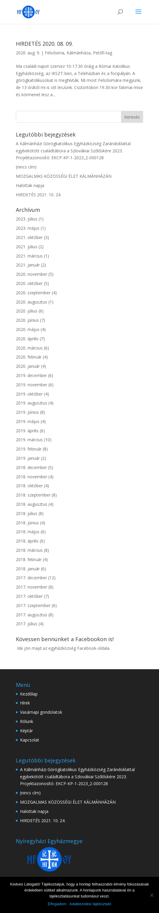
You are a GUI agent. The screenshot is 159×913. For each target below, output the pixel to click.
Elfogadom (57, 904)
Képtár (26, 730)
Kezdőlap (29, 694)
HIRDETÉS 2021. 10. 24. (38, 194)
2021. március (29, 256)
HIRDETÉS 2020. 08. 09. (44, 43)
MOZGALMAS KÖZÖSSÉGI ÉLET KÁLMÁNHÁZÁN (63, 176)
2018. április (27, 541)
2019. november (31, 384)
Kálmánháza (79, 53)
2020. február (29, 357)
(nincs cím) (26, 167)
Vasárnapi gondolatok (41, 712)
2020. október (29, 283)
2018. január (28, 569)
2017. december (31, 577)
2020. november (31, 274)
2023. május (27, 228)
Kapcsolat (29, 740)
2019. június (27, 412)
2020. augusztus (31, 302)
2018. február (29, 559)
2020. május (27, 329)
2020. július (26, 311)
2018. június (27, 523)
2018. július (26, 513)
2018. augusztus (31, 504)
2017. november (31, 587)
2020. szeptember (33, 292)
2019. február (29, 449)
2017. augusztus (31, 615)
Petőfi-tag (102, 53)
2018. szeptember (33, 495)
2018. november (31, 477)
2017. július (26, 623)
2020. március (29, 348)
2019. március (29, 439)
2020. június (27, 320)
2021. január (28, 265)
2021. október (29, 237)
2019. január (28, 458)
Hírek (25, 703)
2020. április (27, 338)
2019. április (27, 430)
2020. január (28, 366)
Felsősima (54, 53)
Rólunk (26, 721)
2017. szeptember (33, 605)
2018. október (29, 485)
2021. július (26, 246)
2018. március (29, 550)
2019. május (27, 421)
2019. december (31, 375)
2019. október (29, 394)
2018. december (31, 467)
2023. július (26, 219)
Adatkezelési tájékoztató (90, 904)
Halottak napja (30, 185)
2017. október (29, 596)
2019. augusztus (31, 403)
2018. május (27, 531)
